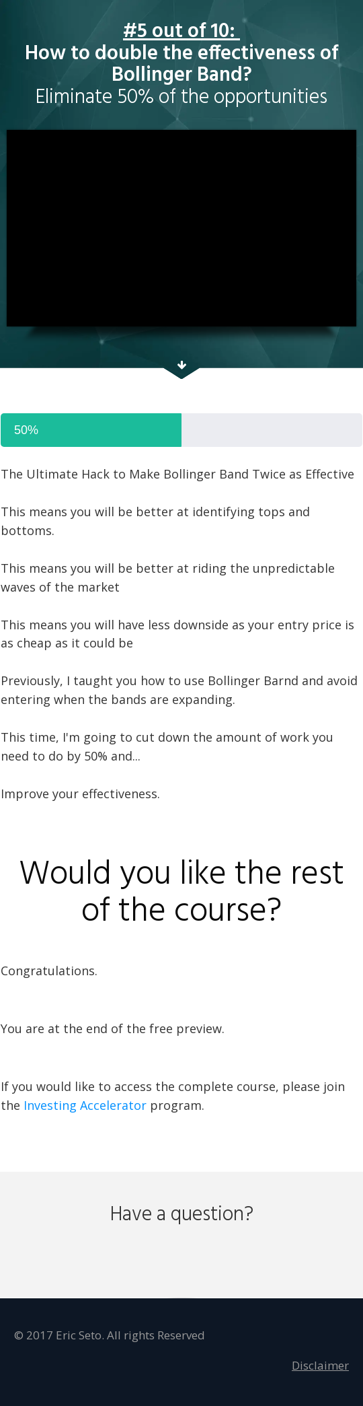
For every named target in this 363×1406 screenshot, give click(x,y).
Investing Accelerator (85, 1105)
